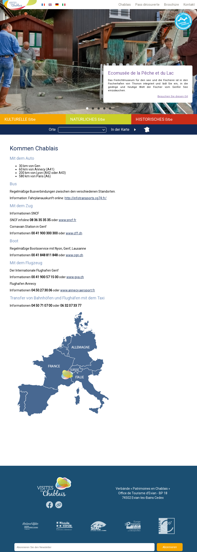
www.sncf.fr (67, 220)
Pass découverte (147, 4)
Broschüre (171, 4)
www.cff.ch (74, 233)
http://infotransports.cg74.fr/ (86, 198)
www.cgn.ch (74, 255)
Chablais (124, 4)
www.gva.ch (75, 277)
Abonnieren (170, 547)
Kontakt (189, 4)
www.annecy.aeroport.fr (77, 290)
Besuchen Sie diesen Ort (173, 96)
